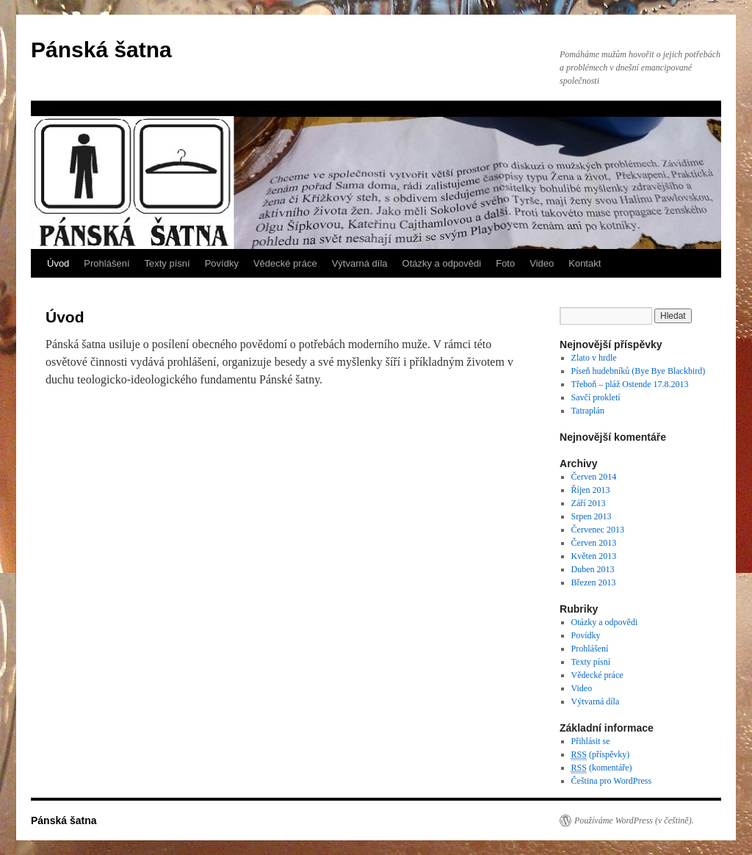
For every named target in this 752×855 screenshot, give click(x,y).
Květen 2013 (594, 556)
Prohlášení (106, 263)
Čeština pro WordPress (611, 781)
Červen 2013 (594, 543)
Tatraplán (587, 410)
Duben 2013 (593, 569)
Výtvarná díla (360, 263)
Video (541, 263)
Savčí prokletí (596, 397)
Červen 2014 (594, 477)
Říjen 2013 (590, 490)
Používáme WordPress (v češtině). (634, 820)
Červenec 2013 (597, 529)
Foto (505, 263)
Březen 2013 (593, 582)
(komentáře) (601, 767)
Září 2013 (588, 503)
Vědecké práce (285, 263)
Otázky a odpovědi (442, 263)
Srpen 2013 (591, 516)
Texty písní (167, 263)
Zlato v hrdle (594, 358)
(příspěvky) (600, 754)
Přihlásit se (590, 741)
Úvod (58, 263)
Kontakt (584, 263)
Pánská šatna (101, 49)
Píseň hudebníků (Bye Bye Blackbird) (638, 371)
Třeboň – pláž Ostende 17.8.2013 (630, 384)
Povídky (222, 263)
